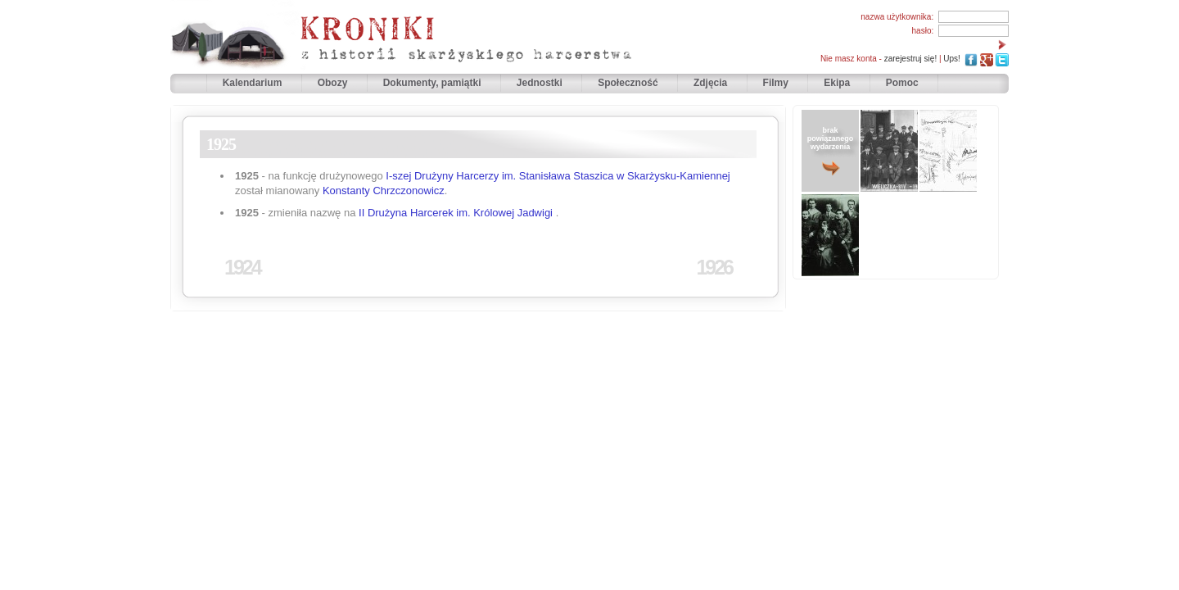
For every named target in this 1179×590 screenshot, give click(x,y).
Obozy (334, 82)
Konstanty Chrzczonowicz (384, 190)
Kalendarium (254, 82)
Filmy (775, 82)
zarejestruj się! (910, 58)
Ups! (951, 58)
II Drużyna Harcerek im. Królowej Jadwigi (456, 212)
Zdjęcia (711, 82)
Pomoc (902, 82)
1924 (242, 267)
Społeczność (629, 82)
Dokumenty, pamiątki (433, 82)
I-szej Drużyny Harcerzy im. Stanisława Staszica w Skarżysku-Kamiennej (558, 176)
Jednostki (541, 82)
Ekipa (837, 82)
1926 (714, 267)
